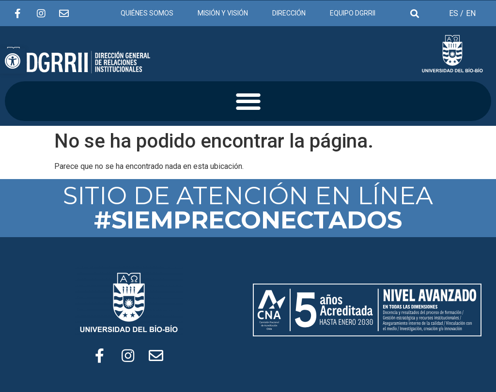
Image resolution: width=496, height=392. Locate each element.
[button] (248, 101)
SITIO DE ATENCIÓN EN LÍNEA (248, 208)
